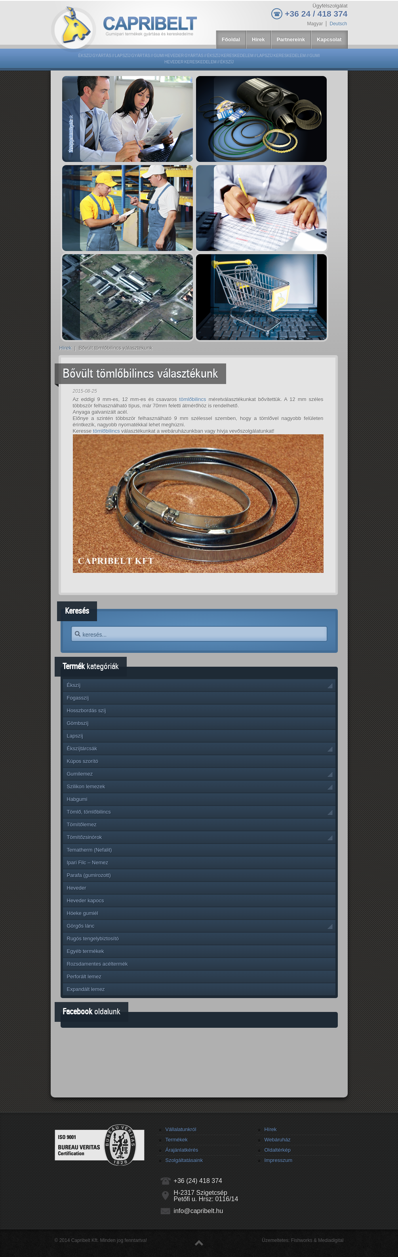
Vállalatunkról (180, 1129)
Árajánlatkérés (181, 1150)
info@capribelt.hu (198, 1211)
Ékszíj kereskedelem (230, 55)
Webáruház (277, 1140)
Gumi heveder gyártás (179, 55)
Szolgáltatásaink (184, 1160)
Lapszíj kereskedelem (281, 55)
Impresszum (278, 1160)
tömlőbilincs (192, 399)
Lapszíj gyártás (132, 55)
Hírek (65, 348)
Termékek (176, 1140)
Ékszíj (227, 62)
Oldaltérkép (277, 1150)
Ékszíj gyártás (94, 55)
